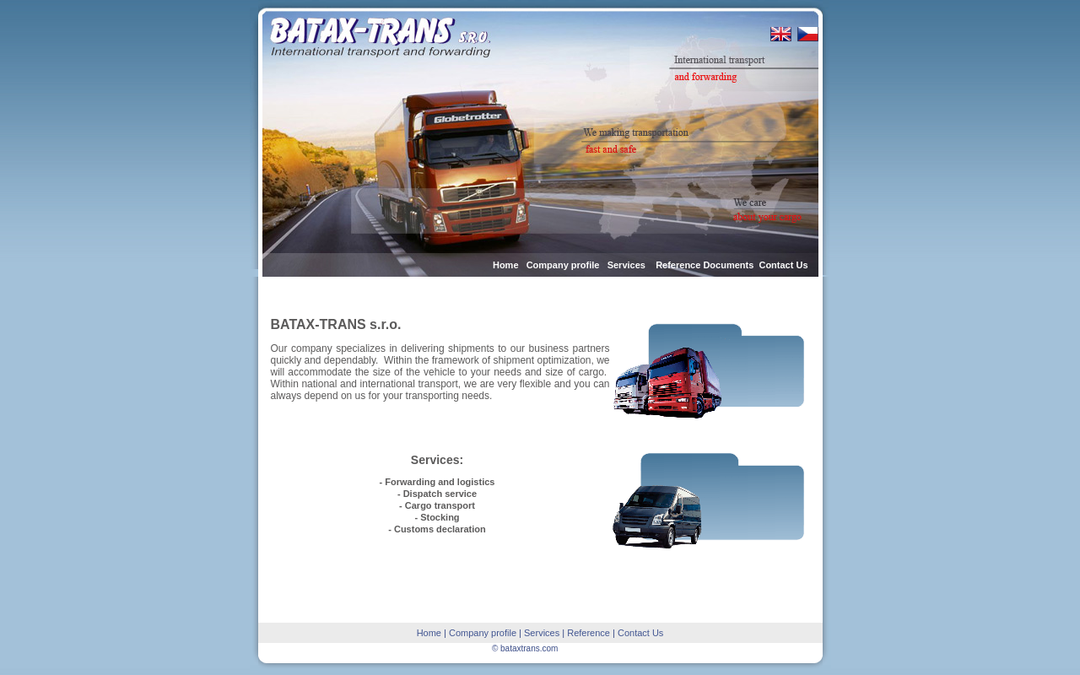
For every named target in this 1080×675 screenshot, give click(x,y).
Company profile (563, 265)
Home (506, 265)
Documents (728, 265)
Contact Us (783, 265)
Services (628, 265)
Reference (678, 265)
